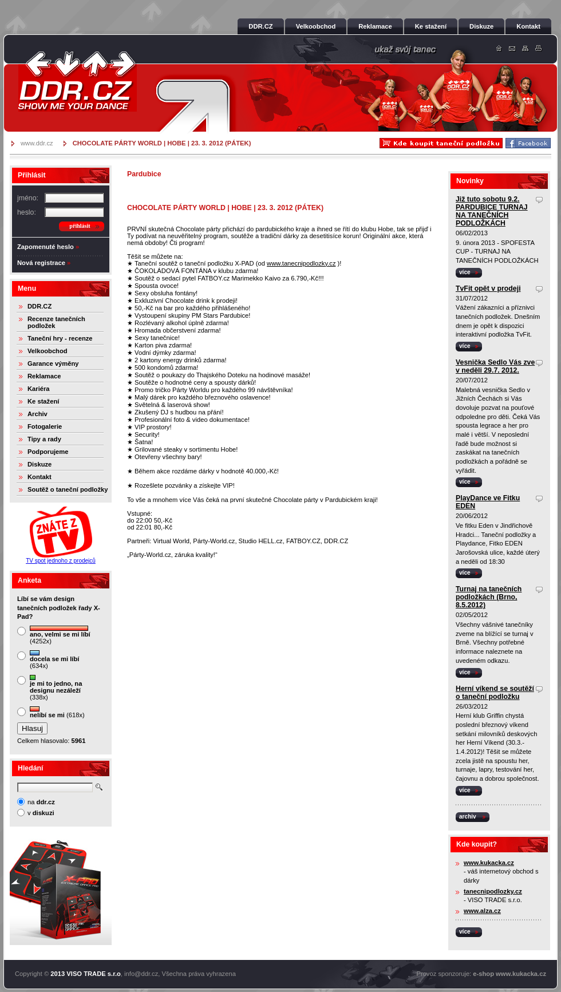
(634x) (54, 659)
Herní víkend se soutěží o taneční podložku (495, 693)
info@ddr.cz (141, 973)
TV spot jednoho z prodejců (61, 561)
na (41, 802)
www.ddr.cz (37, 143)
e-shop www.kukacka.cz (509, 973)
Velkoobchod (47, 350)
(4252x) (60, 635)
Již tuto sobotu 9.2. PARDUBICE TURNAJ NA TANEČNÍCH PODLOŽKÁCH (492, 211)
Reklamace (44, 376)
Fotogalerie (44, 426)
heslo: (26, 212)
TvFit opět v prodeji (488, 288)
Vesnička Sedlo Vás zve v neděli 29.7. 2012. (495, 366)
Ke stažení (43, 401)
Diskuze (39, 464)
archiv (467, 816)
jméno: (27, 198)
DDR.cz (77, 81)
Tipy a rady (44, 439)
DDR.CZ (39, 306)
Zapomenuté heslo (45, 246)
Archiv (37, 413)
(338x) (56, 688)
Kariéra (38, 388)
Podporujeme (47, 451)
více (465, 272)
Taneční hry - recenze (60, 338)
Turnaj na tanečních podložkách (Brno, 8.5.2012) (489, 597)
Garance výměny (53, 363)
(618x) (57, 712)
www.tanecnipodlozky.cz (301, 263)
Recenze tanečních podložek (56, 322)
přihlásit (79, 226)
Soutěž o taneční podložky (67, 489)
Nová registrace (41, 262)
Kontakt (39, 476)
